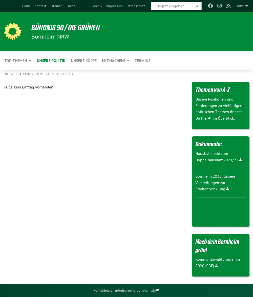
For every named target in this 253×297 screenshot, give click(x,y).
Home (26, 6)
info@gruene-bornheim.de (135, 290)
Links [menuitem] (239, 6)
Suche (70, 6)
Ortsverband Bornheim (24, 74)
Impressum (114, 6)
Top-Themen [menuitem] (15, 60)
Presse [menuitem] (84, 2)
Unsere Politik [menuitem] (51, 60)
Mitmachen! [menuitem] (113, 60)
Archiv (97, 6)
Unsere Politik (61, 74)
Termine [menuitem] (142, 60)
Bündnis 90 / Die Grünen (65, 27)
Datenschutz (135, 6)
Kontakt (40, 6)
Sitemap (56, 6)
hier (204, 118)
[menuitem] (26, 6)
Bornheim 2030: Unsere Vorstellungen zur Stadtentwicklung (215, 182)
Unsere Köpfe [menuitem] (84, 60)
